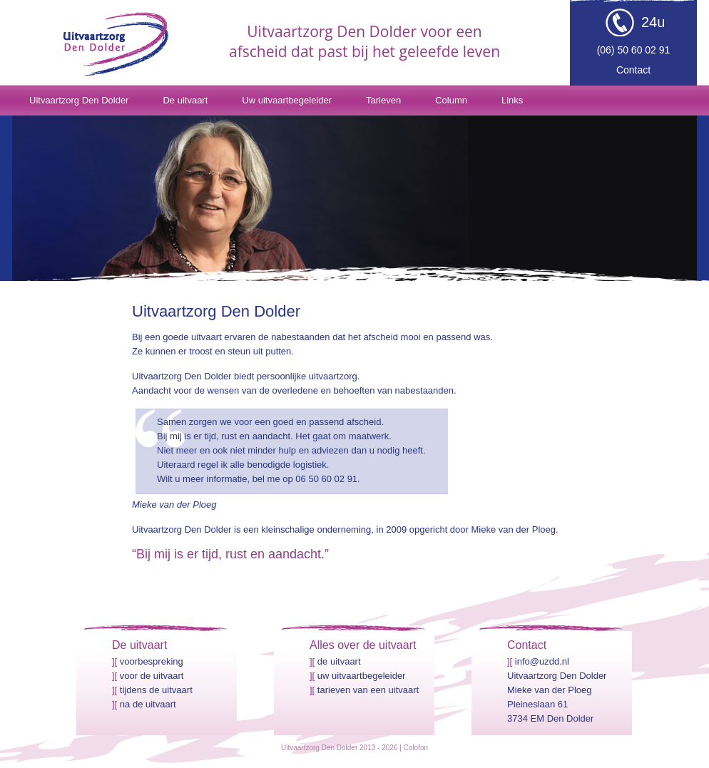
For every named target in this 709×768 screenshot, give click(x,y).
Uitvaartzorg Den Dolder (78, 100)
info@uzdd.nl (542, 661)
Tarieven (383, 100)
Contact (633, 70)
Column (451, 100)
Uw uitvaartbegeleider (287, 100)
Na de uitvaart (148, 704)
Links (512, 100)
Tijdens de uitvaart (156, 690)
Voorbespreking (151, 661)
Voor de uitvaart (152, 675)
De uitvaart (185, 100)
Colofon (416, 748)
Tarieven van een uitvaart (368, 690)
